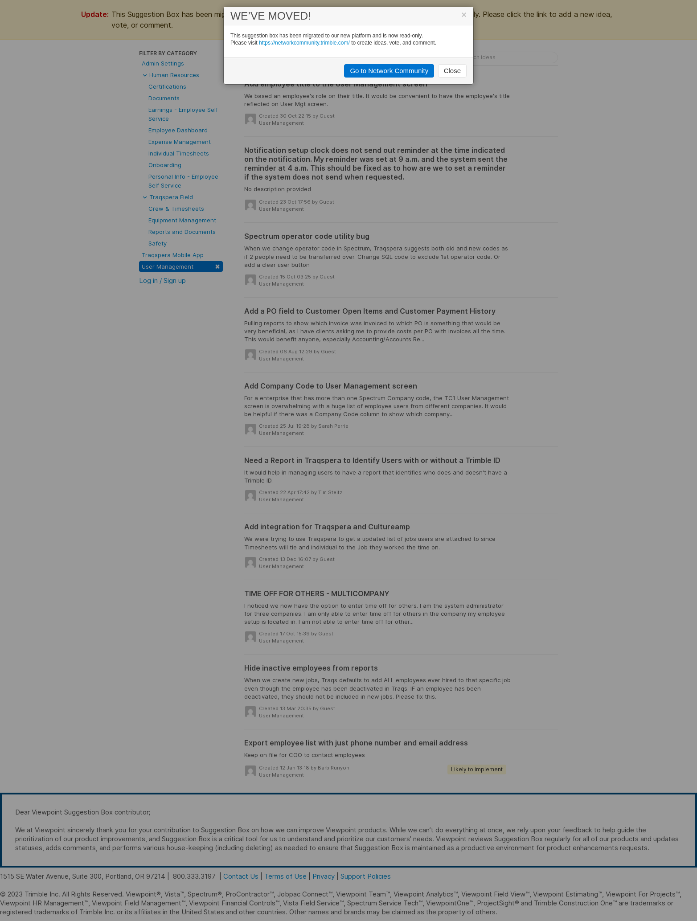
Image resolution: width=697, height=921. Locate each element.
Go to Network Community (389, 70)
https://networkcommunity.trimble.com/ (304, 43)
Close (452, 70)
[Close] (464, 14)
